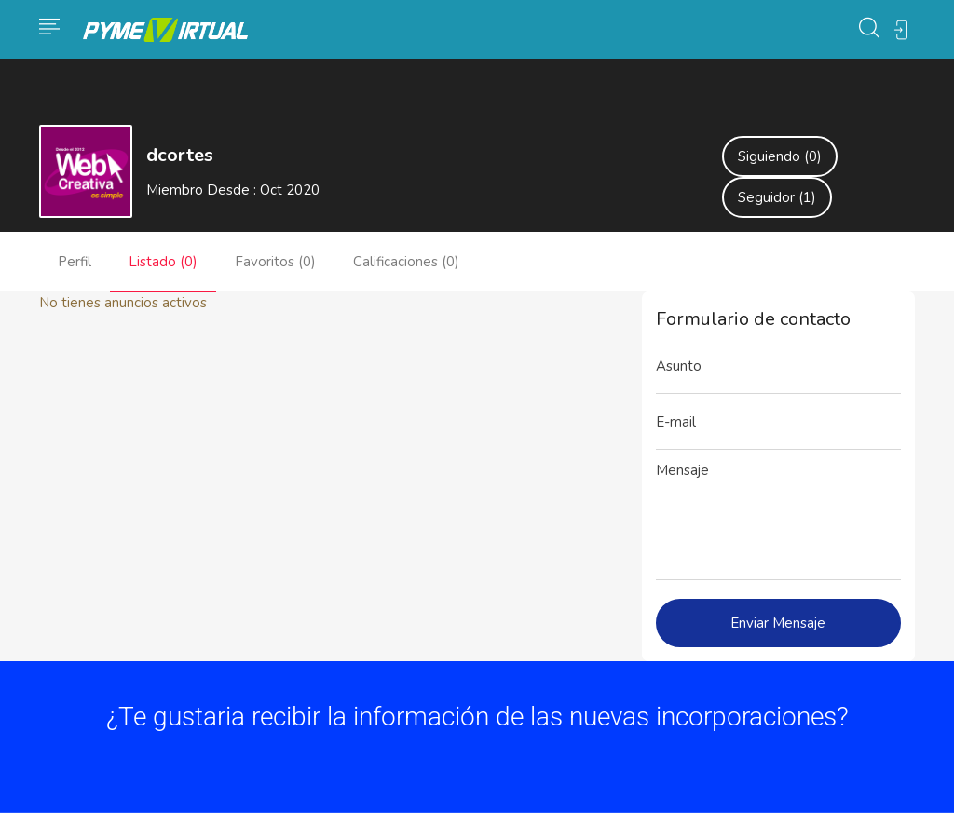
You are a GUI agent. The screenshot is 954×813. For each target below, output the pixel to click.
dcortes (179, 155)
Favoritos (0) (275, 261)
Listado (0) (163, 261)
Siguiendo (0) (780, 156)
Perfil (74, 261)
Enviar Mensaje (777, 623)
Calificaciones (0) (406, 261)
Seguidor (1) (777, 197)
